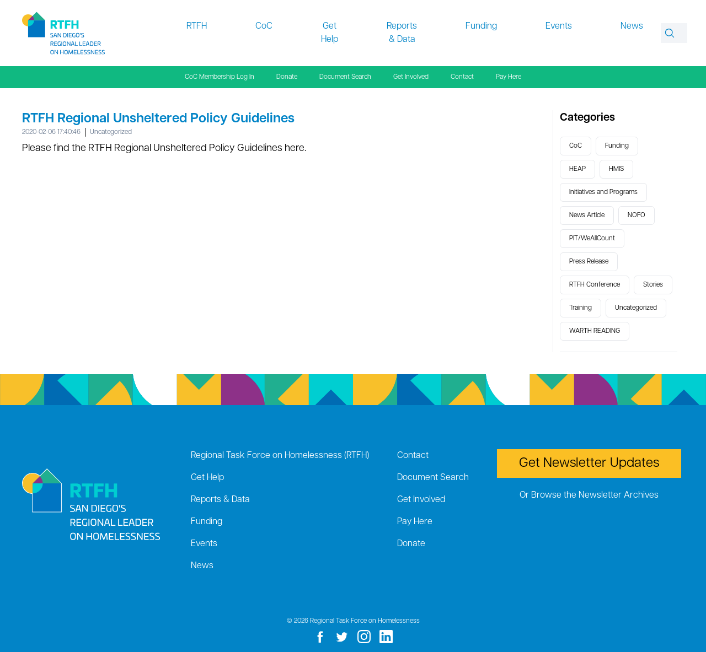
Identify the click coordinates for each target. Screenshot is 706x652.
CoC (263, 26)
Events (558, 26)
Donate (286, 77)
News (632, 26)
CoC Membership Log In (219, 77)
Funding (481, 26)
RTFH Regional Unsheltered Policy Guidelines (158, 119)
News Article (587, 215)
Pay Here (508, 77)
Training (580, 308)
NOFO (636, 215)
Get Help (329, 33)
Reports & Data (402, 33)
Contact (462, 77)
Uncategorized (111, 132)
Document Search (345, 77)
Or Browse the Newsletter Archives (589, 495)
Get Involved (411, 77)
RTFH (196, 26)
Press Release (588, 261)
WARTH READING (594, 331)
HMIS (616, 169)
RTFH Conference (594, 285)
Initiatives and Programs (603, 192)
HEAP (577, 169)
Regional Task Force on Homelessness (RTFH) (280, 455)
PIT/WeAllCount (592, 238)
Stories (653, 285)
